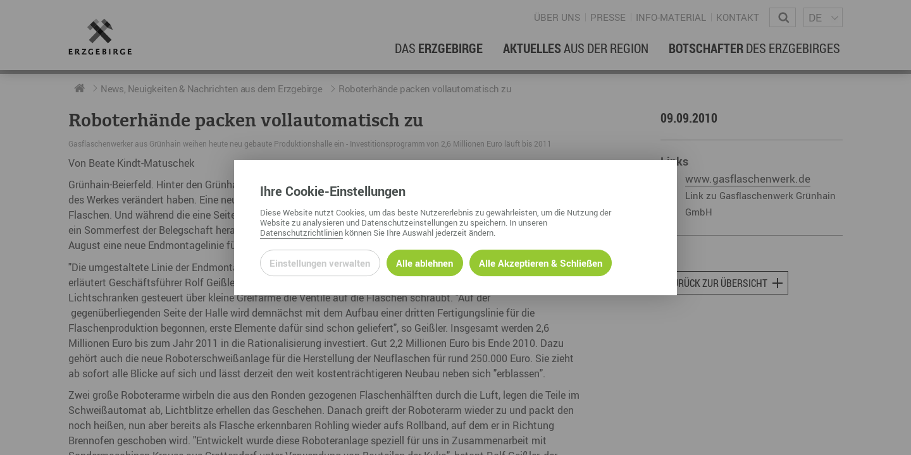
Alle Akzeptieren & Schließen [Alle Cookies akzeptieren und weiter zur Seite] (540, 263)
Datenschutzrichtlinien (301, 232)
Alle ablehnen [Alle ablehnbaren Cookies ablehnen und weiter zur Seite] (424, 263)
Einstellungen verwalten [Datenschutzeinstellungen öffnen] (320, 263)
